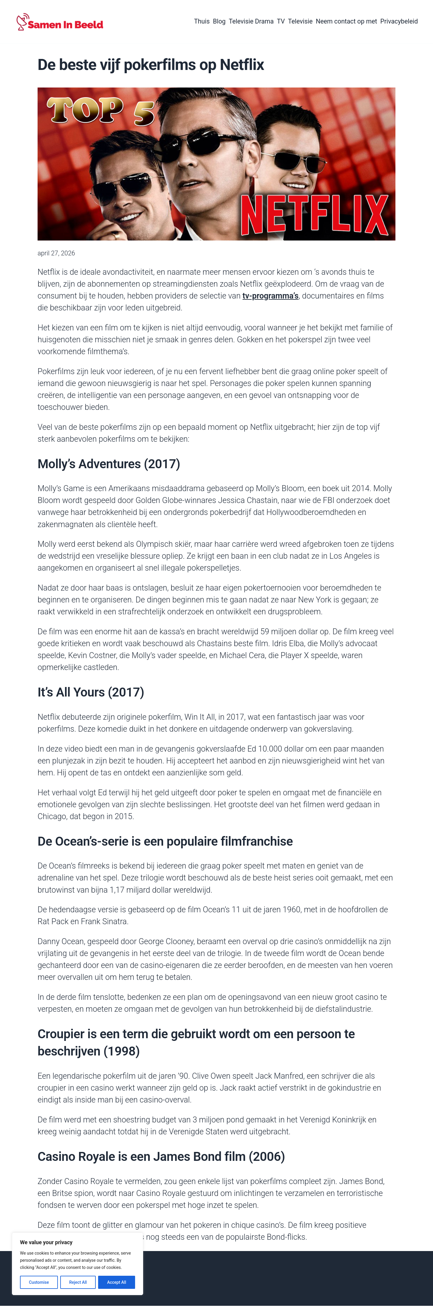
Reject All (78, 1282)
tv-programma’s (270, 297)
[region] (77, 1264)
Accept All (116, 1282)
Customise (39, 1282)
